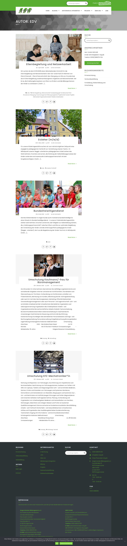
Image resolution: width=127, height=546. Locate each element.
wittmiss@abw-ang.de (96, 55)
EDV (48, 67)
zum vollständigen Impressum (43, 536)
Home (47, 10)
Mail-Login (19, 469)
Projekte (87, 10)
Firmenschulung (90, 75)
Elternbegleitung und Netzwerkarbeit (48, 64)
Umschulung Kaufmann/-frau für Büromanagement (48, 281)
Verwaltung (53, 338)
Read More (72, 88)
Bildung (54, 10)
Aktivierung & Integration (71, 10)
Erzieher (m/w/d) (48, 139)
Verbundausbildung (91, 79)
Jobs (106, 10)
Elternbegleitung (36, 93)
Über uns (98, 10)
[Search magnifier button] (86, 3)
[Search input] (76, 3)
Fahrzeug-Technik (53, 429)
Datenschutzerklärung (47, 470)
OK (57, 543)
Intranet (18, 473)
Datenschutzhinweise (46, 473)
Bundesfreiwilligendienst (49, 210)
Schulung (44, 338)
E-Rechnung (44, 452)
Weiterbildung (20, 460)
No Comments (56, 67)
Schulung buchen (93, 63)
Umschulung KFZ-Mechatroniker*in (48, 376)
